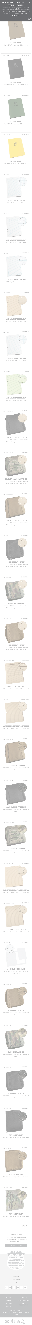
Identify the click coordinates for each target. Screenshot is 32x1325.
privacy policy (16, 15)
